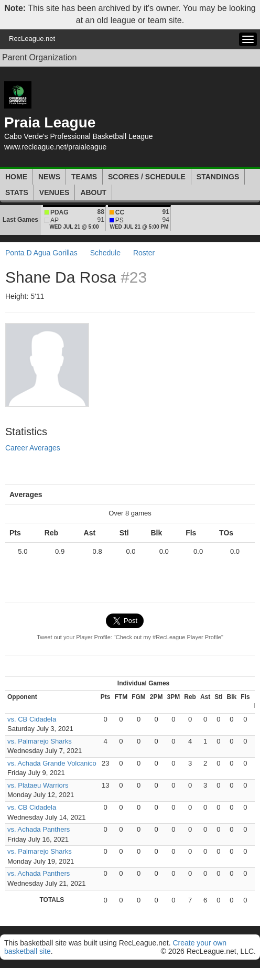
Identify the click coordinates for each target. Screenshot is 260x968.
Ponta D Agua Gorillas (41, 253)
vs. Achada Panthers (38, 829)
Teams (84, 177)
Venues (54, 192)
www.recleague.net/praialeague (55, 147)
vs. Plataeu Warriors (38, 785)
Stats (16, 192)
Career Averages (32, 448)
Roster (144, 253)
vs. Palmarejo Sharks (39, 741)
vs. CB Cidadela (31, 719)
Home (16, 177)
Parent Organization (39, 57)
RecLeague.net (32, 38)
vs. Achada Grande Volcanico (51, 763)
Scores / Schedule (147, 177)
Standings (218, 177)
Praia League (49, 122)
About (93, 192)
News (49, 177)
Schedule (105, 253)
